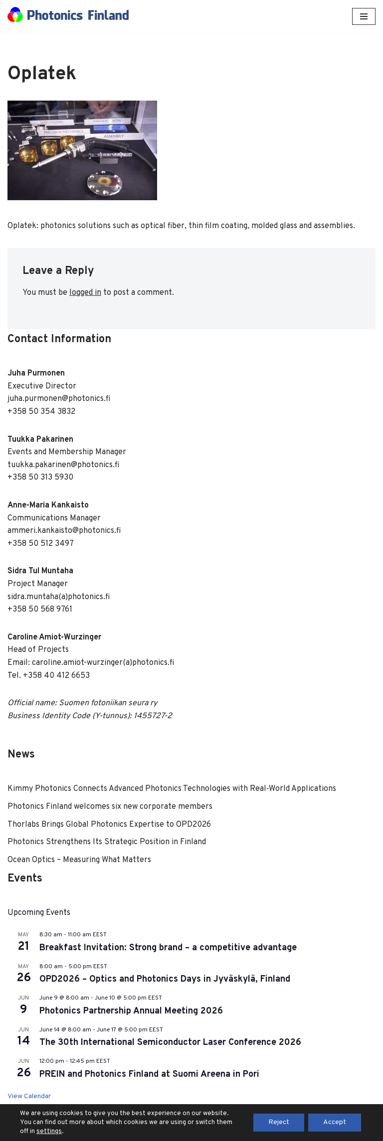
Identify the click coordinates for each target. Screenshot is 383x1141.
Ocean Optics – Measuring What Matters (79, 860)
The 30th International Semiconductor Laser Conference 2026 (170, 1042)
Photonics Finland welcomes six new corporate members (109, 807)
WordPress (226, 1131)
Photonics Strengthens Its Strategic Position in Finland (106, 842)
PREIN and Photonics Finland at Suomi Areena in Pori (149, 1074)
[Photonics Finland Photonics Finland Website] (68, 16)
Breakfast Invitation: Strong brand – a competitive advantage (168, 948)
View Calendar (29, 1096)
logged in (85, 293)
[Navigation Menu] (364, 16)
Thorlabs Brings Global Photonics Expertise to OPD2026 (110, 825)
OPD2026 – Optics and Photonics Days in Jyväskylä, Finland (164, 979)
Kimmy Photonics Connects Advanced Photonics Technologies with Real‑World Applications (171, 789)
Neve (146, 1131)
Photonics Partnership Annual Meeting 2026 (131, 1011)
